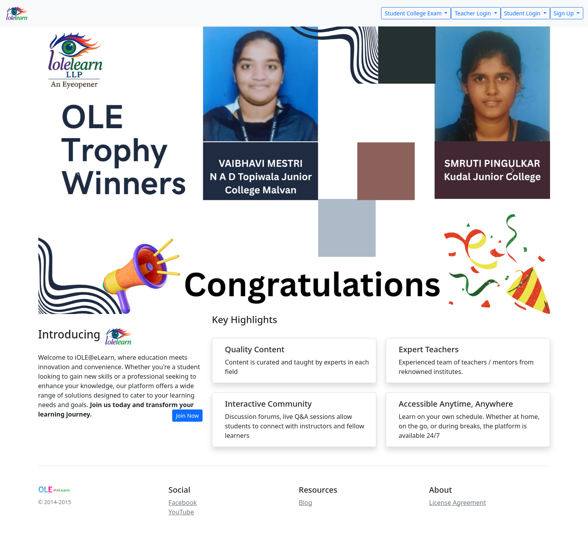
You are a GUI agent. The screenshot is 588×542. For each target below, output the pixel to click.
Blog (305, 502)
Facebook (183, 502)
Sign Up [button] (564, 13)
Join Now (187, 415)
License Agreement (457, 502)
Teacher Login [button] (473, 13)
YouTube (181, 512)
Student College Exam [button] (414, 13)
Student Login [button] (523, 13)
